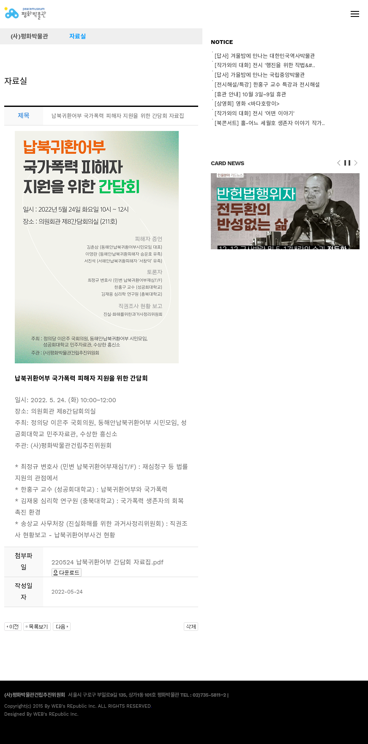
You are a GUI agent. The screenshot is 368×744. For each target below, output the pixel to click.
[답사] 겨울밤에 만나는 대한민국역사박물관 (265, 56)
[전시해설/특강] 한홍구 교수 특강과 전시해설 (267, 85)
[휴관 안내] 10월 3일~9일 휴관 (250, 94)
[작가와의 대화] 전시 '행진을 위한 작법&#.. (265, 65)
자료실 (77, 36)
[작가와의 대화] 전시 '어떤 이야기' (254, 113)
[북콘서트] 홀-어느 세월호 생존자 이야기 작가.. (270, 123)
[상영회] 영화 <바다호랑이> (247, 104)
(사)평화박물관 (29, 36)
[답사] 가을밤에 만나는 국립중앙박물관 (260, 75)
